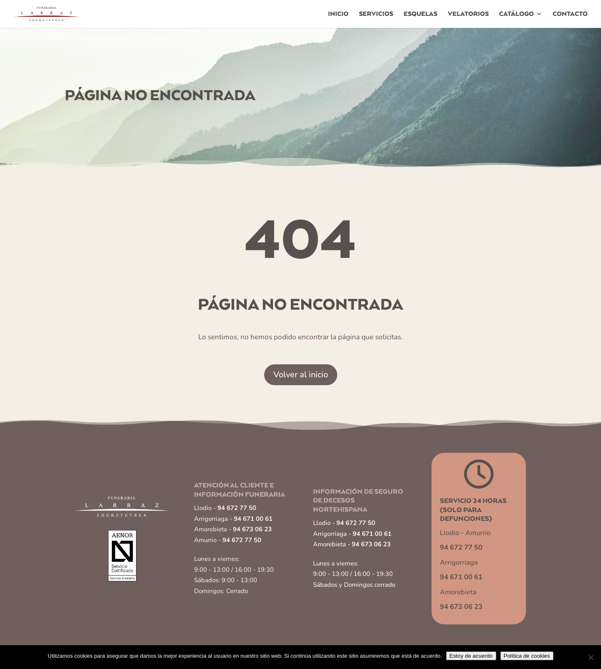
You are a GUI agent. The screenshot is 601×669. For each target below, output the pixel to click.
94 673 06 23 (252, 529)
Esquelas (420, 14)
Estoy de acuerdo (471, 656)
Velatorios (468, 14)
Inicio (338, 14)
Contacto (570, 14)
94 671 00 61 (253, 519)
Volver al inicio (300, 374)
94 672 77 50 (236, 508)
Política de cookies (527, 656)
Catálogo (516, 14)
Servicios (376, 14)
